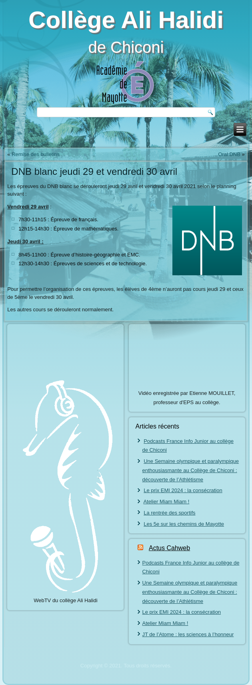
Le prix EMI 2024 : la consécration (183, 490)
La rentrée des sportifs (169, 513)
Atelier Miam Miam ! (166, 502)
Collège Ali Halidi (126, 19)
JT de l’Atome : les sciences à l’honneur (188, 634)
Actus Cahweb (169, 548)
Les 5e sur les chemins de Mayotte (184, 524)
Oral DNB (229, 154)
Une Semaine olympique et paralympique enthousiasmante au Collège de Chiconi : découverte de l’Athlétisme (190, 470)
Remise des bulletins (36, 154)
